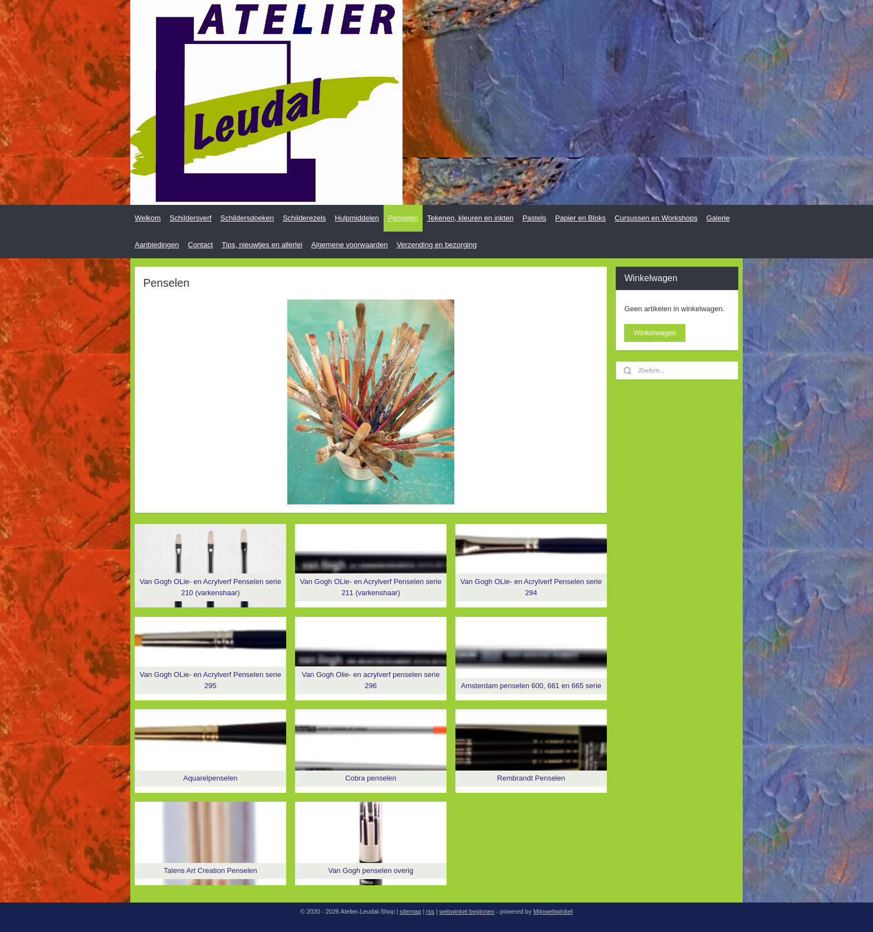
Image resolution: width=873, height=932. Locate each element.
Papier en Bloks (580, 218)
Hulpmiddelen (357, 218)
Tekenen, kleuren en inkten (470, 218)
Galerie (718, 218)
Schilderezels (304, 218)
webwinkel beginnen (466, 911)
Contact (200, 245)
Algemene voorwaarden (349, 245)
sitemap (410, 911)
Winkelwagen (654, 332)
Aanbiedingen (157, 245)
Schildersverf (191, 218)
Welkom (148, 218)
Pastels (534, 218)
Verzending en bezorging (436, 245)
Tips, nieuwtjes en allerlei (262, 245)
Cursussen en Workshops (656, 218)
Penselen (403, 218)
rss (430, 911)
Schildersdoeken (247, 218)
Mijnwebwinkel (553, 911)
